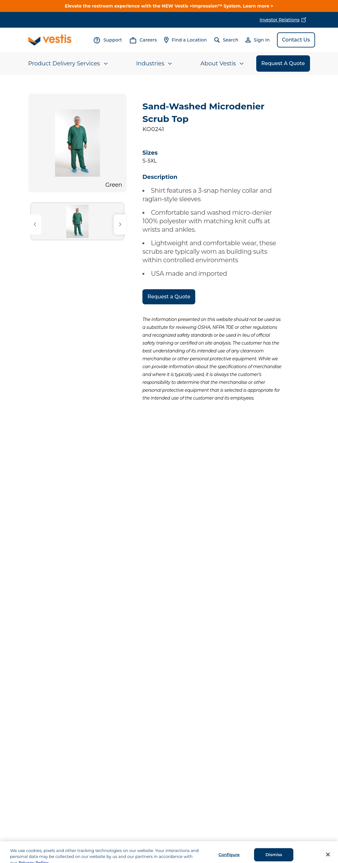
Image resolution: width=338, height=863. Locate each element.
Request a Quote (168, 297)
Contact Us (296, 40)
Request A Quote (283, 63)
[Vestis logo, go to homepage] (50, 40)
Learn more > (258, 6)
